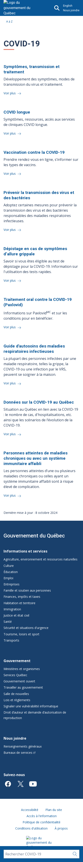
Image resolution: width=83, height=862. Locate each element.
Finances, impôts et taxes (22, 596)
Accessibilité (29, 810)
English (67, 5)
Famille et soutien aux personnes (27, 590)
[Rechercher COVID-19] (37, 854)
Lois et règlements (17, 700)
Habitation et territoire (19, 603)
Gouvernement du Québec (34, 535)
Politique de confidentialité (41, 822)
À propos (61, 828)
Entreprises (11, 584)
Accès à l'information (42, 816)
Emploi (8, 578)
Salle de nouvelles (16, 694)
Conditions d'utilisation (31, 828)
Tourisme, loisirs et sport (21, 634)
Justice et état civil (16, 615)
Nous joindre (71, 10)
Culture (9, 566)
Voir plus (10, 93)
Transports (11, 640)
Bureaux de (19, 752)
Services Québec (15, 675)
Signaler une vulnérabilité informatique (31, 706)
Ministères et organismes (22, 669)
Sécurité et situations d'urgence (26, 628)
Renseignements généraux (23, 746)
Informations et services (25, 551)
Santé (8, 621)
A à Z (9, 21)
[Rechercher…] (75, 854)
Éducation (11, 572)
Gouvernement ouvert (19, 681)
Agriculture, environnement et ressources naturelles (40, 559)
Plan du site (53, 810)
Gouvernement (17, 660)
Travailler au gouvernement (23, 687)
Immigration (12, 609)
